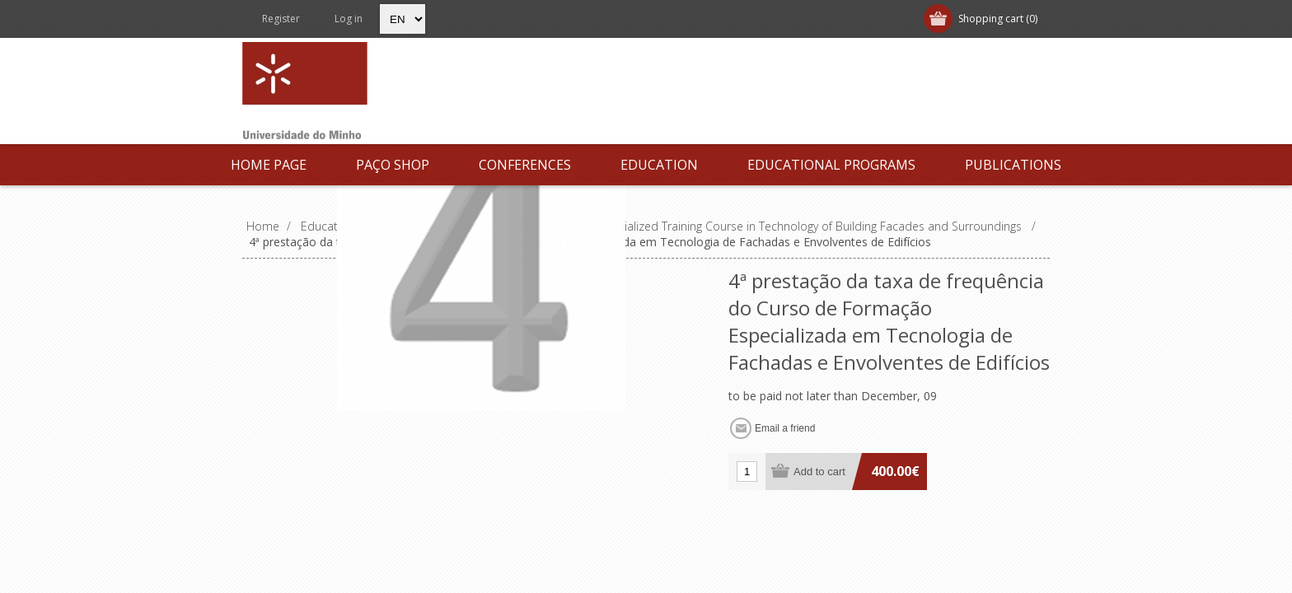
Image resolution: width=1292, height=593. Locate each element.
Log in (349, 19)
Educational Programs (831, 165)
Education (659, 165)
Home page (269, 165)
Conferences (525, 165)
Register (281, 19)
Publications (1013, 165)
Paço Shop (392, 165)
